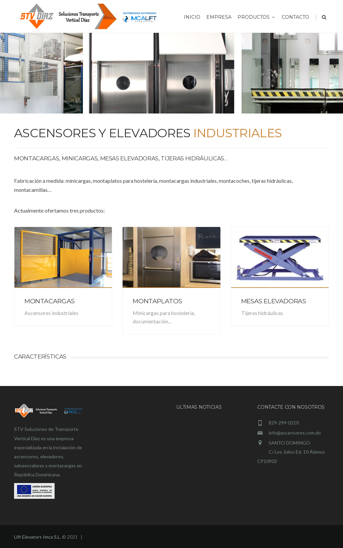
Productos (256, 17)
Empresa (218, 17)
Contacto (295, 17)
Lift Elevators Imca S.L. (37, 537)
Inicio (192, 17)
